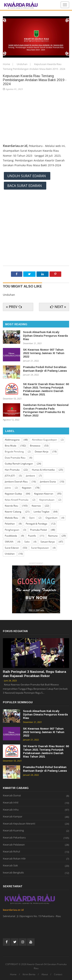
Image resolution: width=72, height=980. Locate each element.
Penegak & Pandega (36, 523)
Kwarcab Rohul (11, 851)
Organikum (51, 517)
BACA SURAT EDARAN (25, 185)
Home (7, 64)
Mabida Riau (11, 517)
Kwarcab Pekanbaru (14, 837)
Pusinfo (32, 535)
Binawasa (35, 445)
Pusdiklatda (11, 535)
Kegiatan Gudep (13, 493)
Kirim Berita (29, 974)
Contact (58, 974)
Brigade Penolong (14, 451)
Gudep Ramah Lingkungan (19, 463)
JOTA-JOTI (10, 475)
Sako (27, 541)
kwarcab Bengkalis (13, 872)
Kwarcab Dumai (12, 795)
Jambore (30, 475)
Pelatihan (10, 523)
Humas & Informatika (43, 469)
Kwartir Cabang (13, 511)
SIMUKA (9, 541)
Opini (32, 517)
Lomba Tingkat (41, 511)
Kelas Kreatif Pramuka (16, 499)
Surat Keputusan (40, 547)
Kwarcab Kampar (12, 816)
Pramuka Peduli (38, 529)
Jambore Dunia (48, 481)
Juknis (8, 487)
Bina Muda (10, 445)
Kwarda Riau (11, 505)
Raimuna (53, 535)
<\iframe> (36, 211)
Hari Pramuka (12, 469)
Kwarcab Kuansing (13, 830)
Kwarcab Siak (10, 865)
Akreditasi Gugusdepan (44, 439)
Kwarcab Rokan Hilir (14, 858)
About (44, 974)
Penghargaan (12, 529)
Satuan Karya (48, 541)
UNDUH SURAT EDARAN (27, 176)
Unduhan (22, 64)
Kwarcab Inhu (11, 809)
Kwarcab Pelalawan (14, 844)
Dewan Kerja (41, 451)
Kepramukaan (46, 499)
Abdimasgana (12, 439)
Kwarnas (36, 505)
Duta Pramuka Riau (15, 457)
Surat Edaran (12, 547)
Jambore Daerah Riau (16, 481)
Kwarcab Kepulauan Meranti (19, 823)
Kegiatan (26, 487)
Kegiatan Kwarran (43, 493)
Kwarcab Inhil (10, 802)
